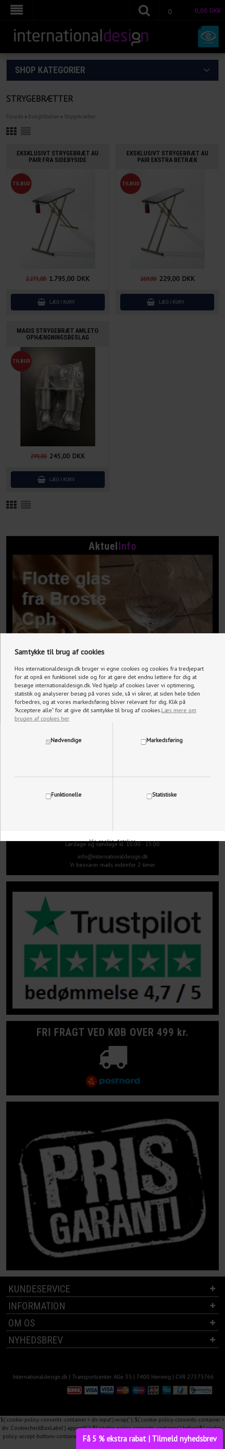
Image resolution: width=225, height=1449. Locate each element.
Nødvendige (66, 740)
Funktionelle (66, 794)
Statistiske (164, 794)
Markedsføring (164, 740)
